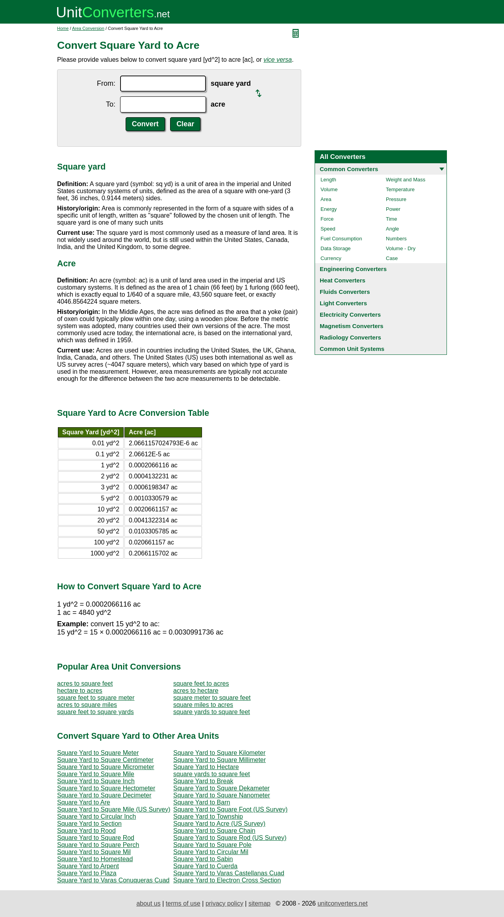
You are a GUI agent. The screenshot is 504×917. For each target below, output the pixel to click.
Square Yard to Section (89, 823)
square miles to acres (203, 704)
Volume (329, 189)
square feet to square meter (96, 697)
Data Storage (336, 248)
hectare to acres (79, 690)
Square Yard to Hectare (206, 767)
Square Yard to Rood (86, 830)
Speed (328, 229)
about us (148, 903)
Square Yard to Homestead (95, 859)
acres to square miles (87, 704)
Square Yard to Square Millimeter (219, 759)
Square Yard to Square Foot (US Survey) (230, 809)
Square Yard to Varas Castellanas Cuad (228, 873)
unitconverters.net (342, 903)
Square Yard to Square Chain (214, 830)
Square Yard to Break (203, 781)
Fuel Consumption (341, 239)
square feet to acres (201, 683)
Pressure (396, 199)
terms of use (183, 903)
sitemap (259, 903)
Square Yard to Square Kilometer (219, 752)
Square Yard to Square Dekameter (221, 788)
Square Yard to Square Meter (98, 752)
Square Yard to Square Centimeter (105, 759)
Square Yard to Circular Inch (96, 816)
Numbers (396, 239)
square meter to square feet (212, 697)
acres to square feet (85, 683)
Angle (392, 229)
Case (392, 258)
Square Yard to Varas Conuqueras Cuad (113, 880)
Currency (331, 258)
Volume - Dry (400, 248)
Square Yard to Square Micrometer (105, 767)
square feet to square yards (95, 712)
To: (110, 104)
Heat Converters (342, 280)
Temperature (400, 189)
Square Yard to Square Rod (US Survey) (230, 837)
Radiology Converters (350, 337)
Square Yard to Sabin (203, 859)
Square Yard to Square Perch (98, 844)
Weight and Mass (405, 180)
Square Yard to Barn (201, 802)
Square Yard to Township (208, 816)
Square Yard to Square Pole (212, 844)
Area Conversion (88, 28)
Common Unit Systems (352, 348)
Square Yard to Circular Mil (210, 852)
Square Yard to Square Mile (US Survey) (113, 809)
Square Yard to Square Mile (95, 774)
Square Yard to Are (83, 802)
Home (63, 28)
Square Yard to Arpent (88, 866)
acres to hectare (196, 690)
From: (106, 83)
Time (391, 219)
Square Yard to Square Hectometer (106, 788)
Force (327, 219)
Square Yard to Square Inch (96, 781)
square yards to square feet (211, 712)
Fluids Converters (345, 291)
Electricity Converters (350, 314)
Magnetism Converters (352, 326)
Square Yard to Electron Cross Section (227, 880)
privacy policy (224, 903)
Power (393, 209)
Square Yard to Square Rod (95, 837)
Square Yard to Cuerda (205, 866)
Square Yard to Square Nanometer (221, 795)
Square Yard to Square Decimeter (104, 795)
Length (328, 180)
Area (326, 199)
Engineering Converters (353, 269)
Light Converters (343, 303)
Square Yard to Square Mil (94, 852)
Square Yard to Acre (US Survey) (219, 823)
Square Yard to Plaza (87, 873)
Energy (329, 209)
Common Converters (349, 169)
